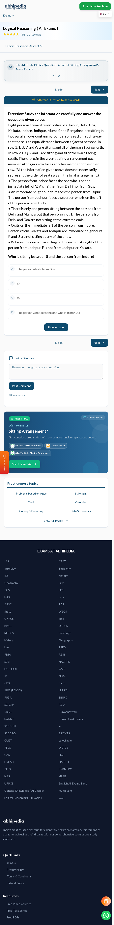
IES (6, 575)
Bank (62, 683)
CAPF (62, 668)
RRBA (8, 697)
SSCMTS (64, 733)
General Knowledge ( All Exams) (24, 790)
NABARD (64, 661)
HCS (61, 590)
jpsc (61, 618)
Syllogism (81, 493)
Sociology (65, 568)
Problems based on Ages (31, 493)
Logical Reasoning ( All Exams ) (23, 797)
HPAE (62, 776)
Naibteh (9, 719)
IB (5, 676)
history (63, 575)
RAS (61, 604)
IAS (6, 561)
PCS (7, 590)
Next (99, 89)
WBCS (63, 611)
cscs (61, 597)
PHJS (7, 747)
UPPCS (63, 625)
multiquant (65, 790)
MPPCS (9, 633)
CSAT (62, 561)
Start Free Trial (24, 464)
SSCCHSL (10, 726)
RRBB (8, 711)
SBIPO (63, 697)
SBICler (9, 704)
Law (61, 582)
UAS (7, 754)
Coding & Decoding (31, 511)
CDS (7, 683)
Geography (11, 582)
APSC (8, 604)
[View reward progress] (106, 901)
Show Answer (56, 327)
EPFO (62, 647)
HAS (7, 597)
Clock (31, 502)
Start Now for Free (95, 6)
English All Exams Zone (73, 783)
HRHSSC (9, 762)
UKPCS (9, 618)
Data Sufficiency (81, 511)
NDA (62, 676)
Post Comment (21, 385)
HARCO (64, 762)
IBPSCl (63, 690)
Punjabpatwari (68, 711)
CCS (61, 797)
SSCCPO (10, 733)
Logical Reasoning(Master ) (24, 46)
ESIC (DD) (10, 668)
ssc (61, 726)
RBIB (62, 654)
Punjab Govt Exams (71, 719)
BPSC (8, 625)
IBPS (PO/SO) (13, 690)
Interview (10, 568)
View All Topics (56, 520)
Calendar (80, 502)
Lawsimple (65, 740)
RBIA (7, 654)
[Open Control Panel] (3, 462)
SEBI (7, 661)
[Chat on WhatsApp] (106, 915)
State (7, 611)
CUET (8, 740)
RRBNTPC (65, 769)
